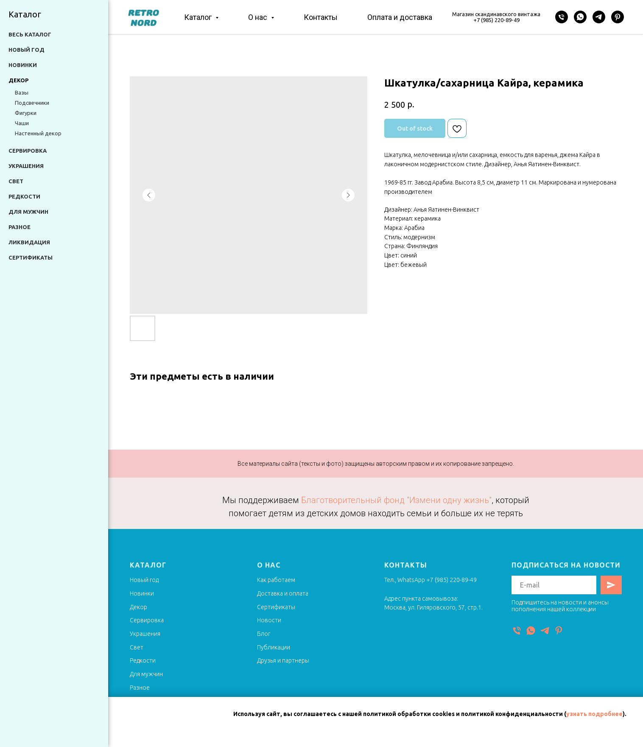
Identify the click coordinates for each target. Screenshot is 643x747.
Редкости (24, 196)
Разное (19, 227)
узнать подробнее (594, 714)
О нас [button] (258, 17)
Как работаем (276, 579)
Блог (263, 633)
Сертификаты (30, 257)
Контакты (321, 17)
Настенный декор (38, 133)
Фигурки (25, 113)
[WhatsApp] (580, 17)
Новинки (22, 65)
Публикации (273, 647)
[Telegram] (599, 17)
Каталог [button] (198, 17)
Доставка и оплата (282, 593)
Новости (269, 620)
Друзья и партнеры (283, 660)
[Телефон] (561, 17)
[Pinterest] (617, 17)
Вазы (21, 92)
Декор (138, 607)
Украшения (26, 166)
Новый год (26, 50)
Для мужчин (28, 212)
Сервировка (27, 151)
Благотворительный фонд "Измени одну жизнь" (396, 500)
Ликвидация (29, 242)
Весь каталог (29, 34)
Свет (15, 181)
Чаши (22, 123)
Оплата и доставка (399, 17)
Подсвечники (32, 103)
